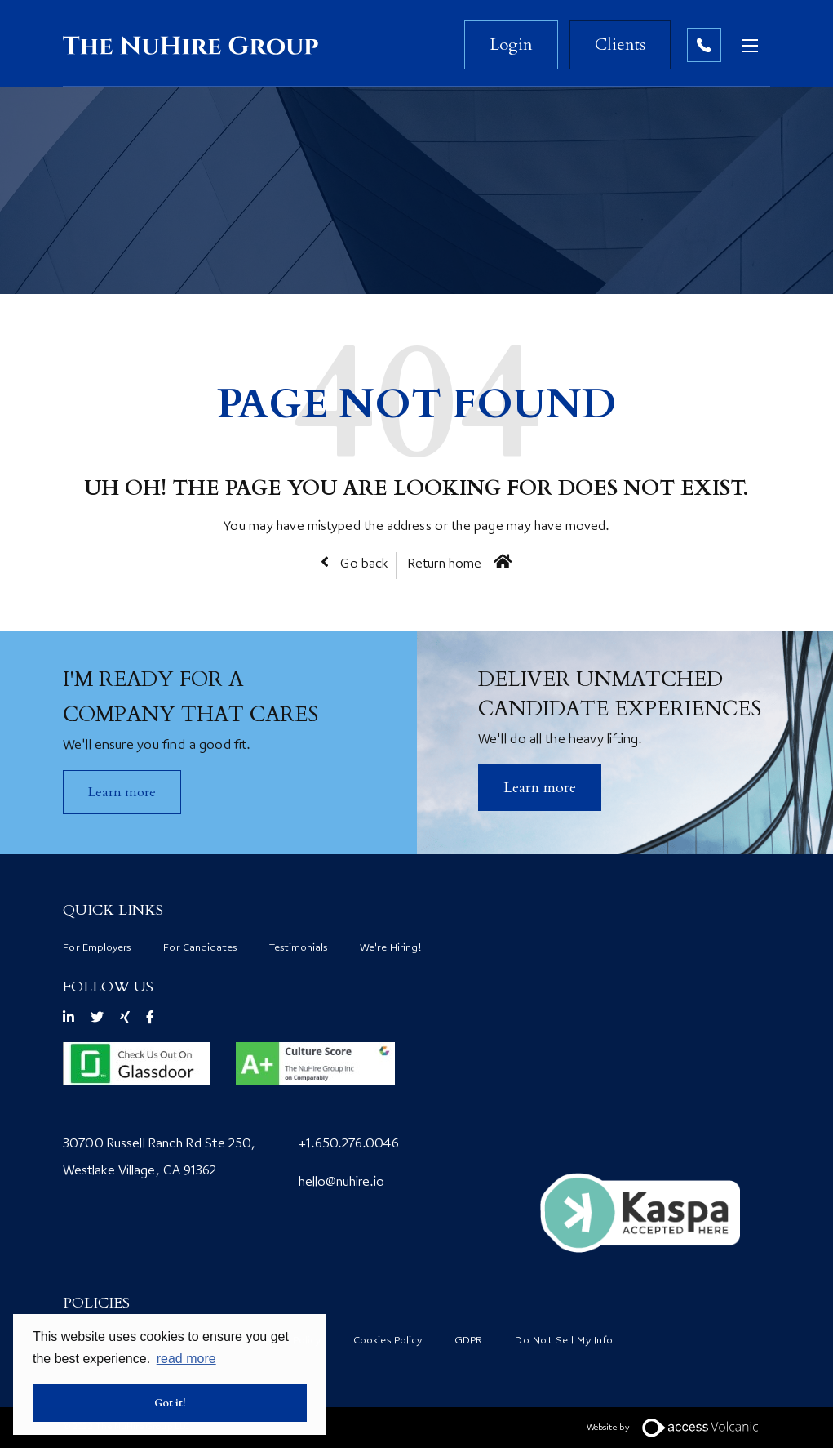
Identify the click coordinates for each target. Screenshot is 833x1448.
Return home (444, 565)
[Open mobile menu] (754, 45)
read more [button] (186, 1359)
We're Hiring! (391, 948)
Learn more (122, 792)
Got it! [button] (170, 1403)
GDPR (468, 1341)
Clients (620, 44)
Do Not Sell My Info (564, 1341)
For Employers (97, 948)
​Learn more (539, 787)
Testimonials (298, 948)
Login (511, 44)
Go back (362, 565)
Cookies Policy (387, 1341)
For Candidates (200, 948)
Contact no (704, 45)
